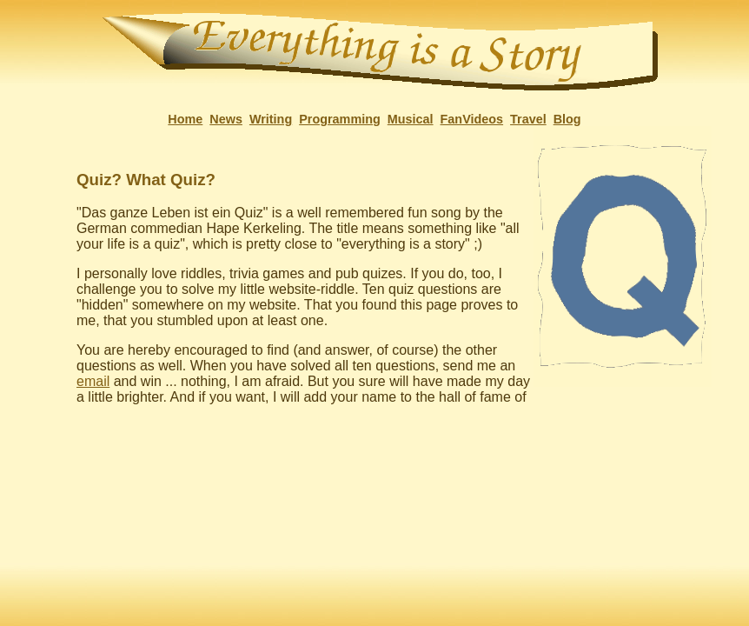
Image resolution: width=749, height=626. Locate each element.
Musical (411, 119)
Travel (528, 119)
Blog (567, 119)
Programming (340, 119)
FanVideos (472, 119)
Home (185, 119)
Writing (270, 119)
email (92, 381)
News (225, 119)
